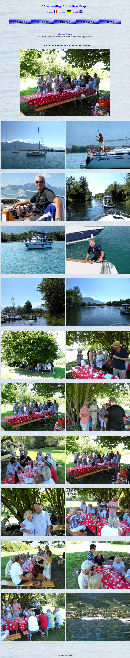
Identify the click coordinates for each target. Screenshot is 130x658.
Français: (52, 12)
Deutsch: (65, 12)
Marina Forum (65, 34)
